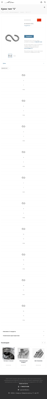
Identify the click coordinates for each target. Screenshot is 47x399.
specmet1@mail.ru (28, 48)
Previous (42, 343)
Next (45, 343)
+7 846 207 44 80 (24, 386)
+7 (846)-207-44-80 (38, 42)
